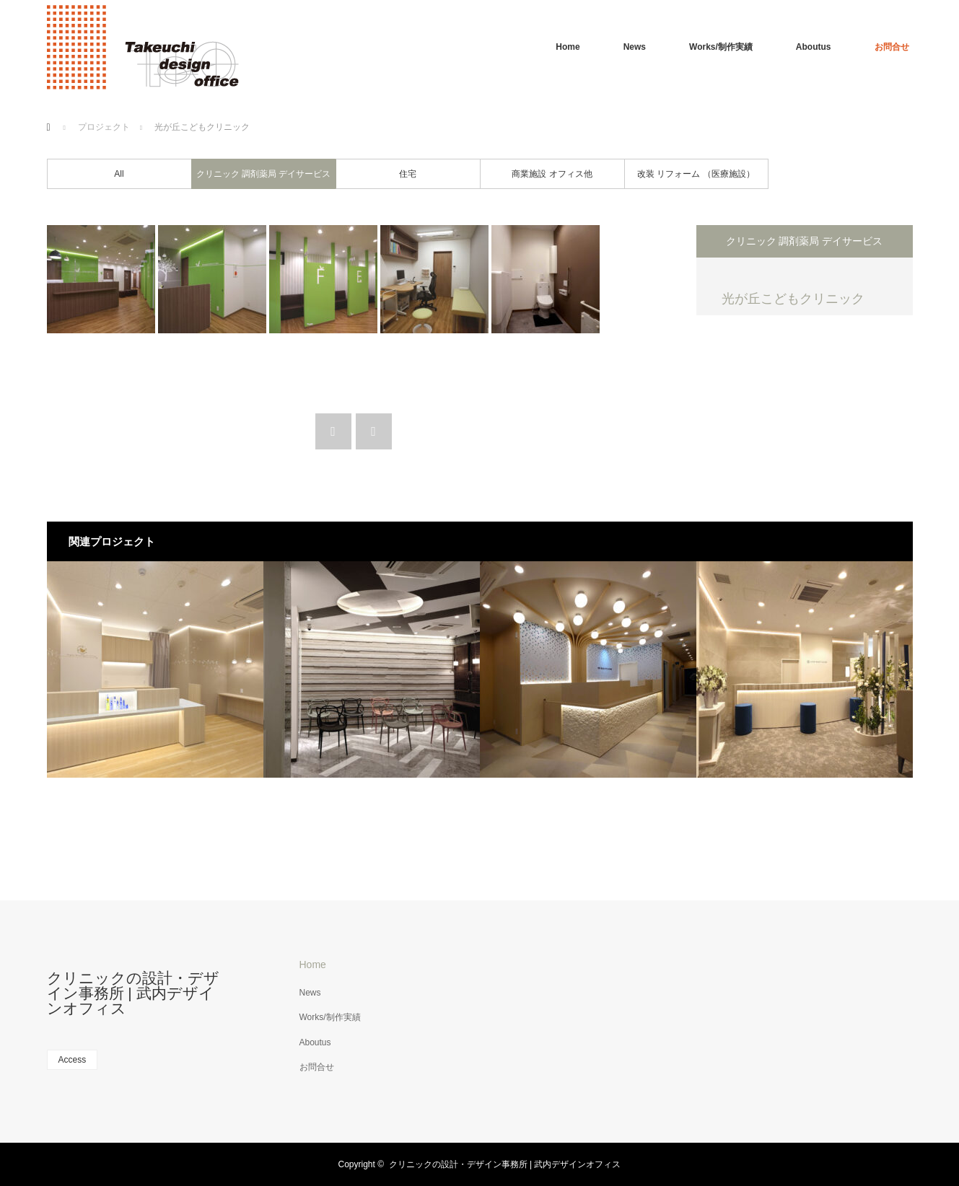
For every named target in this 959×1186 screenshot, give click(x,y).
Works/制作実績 (721, 47)
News (634, 47)
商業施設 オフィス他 (552, 174)
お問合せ (892, 47)
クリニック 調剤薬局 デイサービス (263, 174)
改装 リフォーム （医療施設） (696, 174)
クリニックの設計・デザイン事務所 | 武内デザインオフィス (133, 993)
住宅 (407, 174)
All (118, 174)
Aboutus (813, 47)
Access (72, 1060)
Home (567, 47)
